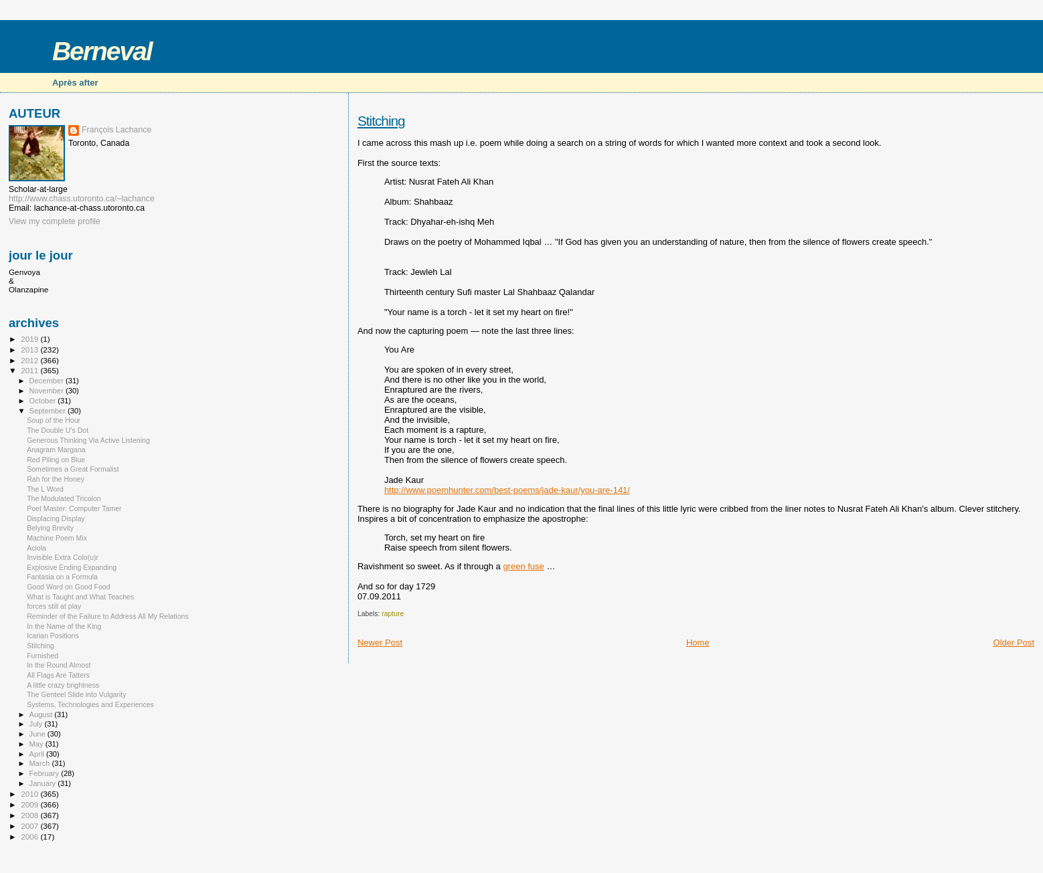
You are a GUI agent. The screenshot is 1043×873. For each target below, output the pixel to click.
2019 (30, 338)
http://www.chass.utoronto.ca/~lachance (82, 198)
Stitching (381, 120)
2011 (30, 370)
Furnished (42, 656)
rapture (393, 613)
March (40, 763)
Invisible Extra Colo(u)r (62, 557)
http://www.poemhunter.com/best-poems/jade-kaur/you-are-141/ (507, 490)
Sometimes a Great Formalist (73, 469)
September (48, 411)
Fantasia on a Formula (62, 577)
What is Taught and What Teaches (80, 597)
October (43, 401)
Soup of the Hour (53, 420)
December (47, 381)
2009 (30, 804)
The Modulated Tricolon (64, 498)
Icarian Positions (53, 636)
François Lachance (116, 129)
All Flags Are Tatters (58, 675)
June (38, 734)
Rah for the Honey (55, 479)
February (45, 773)
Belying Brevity (50, 528)
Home (698, 643)
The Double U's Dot (57, 430)
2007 (30, 825)
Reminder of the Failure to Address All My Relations (108, 616)
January (43, 783)
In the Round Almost (58, 665)
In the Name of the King (64, 626)
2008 (30, 815)
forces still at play (54, 606)
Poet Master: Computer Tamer (74, 508)
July (37, 724)
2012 (30, 360)
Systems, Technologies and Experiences (90, 704)
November (47, 391)
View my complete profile (54, 221)
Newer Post (379, 643)
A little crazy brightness (63, 685)
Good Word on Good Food (68, 587)
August (42, 714)
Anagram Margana (56, 450)
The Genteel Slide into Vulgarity (76, 694)
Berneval (102, 51)
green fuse (523, 566)
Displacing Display (55, 518)
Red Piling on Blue (56, 460)
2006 (30, 836)
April (37, 754)
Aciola (36, 548)
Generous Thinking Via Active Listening (88, 440)
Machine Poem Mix (57, 538)
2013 (30, 349)
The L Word (45, 489)
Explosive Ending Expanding (71, 567)
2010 (30, 793)
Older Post (1013, 643)
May (37, 744)
